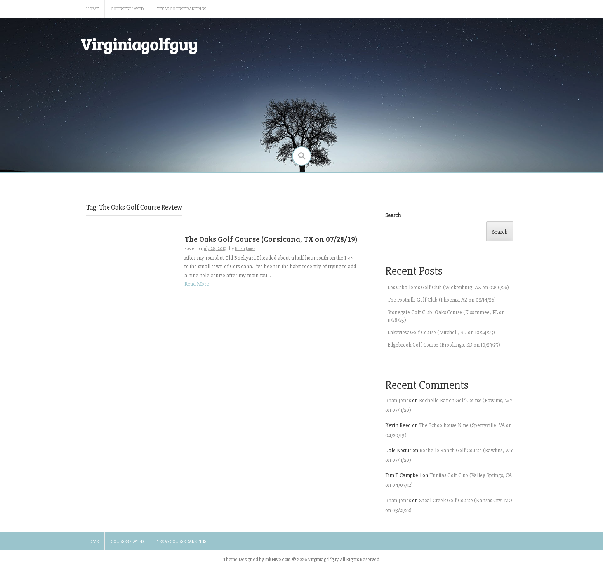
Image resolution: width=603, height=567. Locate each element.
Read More (196, 284)
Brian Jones (245, 248)
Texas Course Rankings (181, 9)
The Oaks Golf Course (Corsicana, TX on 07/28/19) (271, 239)
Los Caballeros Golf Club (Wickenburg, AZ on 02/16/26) (448, 287)
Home (92, 9)
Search (393, 215)
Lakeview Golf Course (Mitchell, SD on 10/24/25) (441, 332)
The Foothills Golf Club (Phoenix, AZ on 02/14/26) (442, 300)
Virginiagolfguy (139, 44)
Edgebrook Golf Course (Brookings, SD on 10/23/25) (444, 345)
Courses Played (127, 9)
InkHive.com (277, 560)
